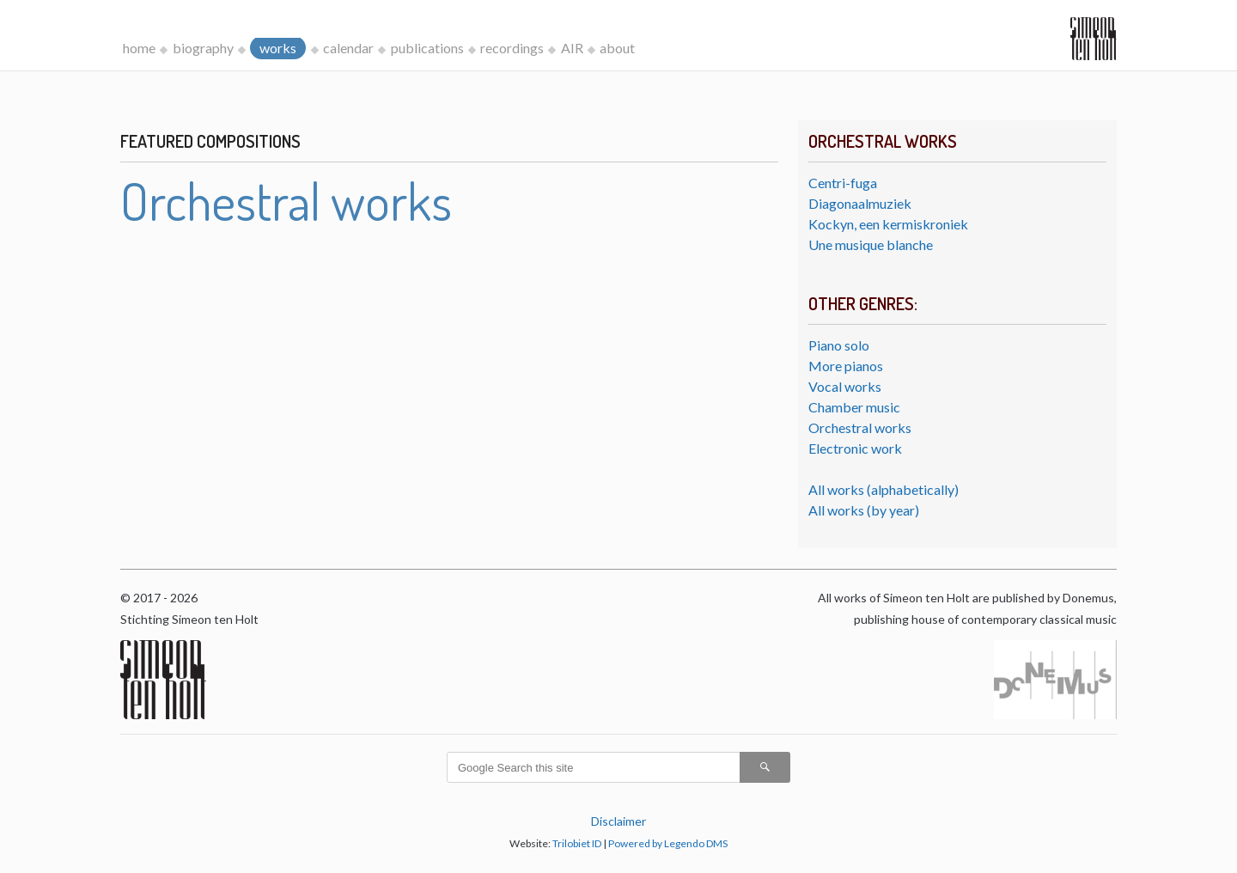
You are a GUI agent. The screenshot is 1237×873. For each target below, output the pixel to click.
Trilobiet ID (576, 843)
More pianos (845, 365)
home (139, 48)
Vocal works (844, 386)
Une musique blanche (870, 244)
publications (427, 48)
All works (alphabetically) (883, 489)
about (617, 48)
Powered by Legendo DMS (668, 843)
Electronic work (855, 448)
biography (203, 48)
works (277, 48)
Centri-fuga (842, 182)
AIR (572, 48)
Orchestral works (859, 427)
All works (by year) (863, 510)
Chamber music (854, 407)
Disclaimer (618, 821)
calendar (348, 48)
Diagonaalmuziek (859, 203)
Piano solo (838, 345)
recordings (512, 48)
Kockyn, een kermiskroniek (888, 224)
